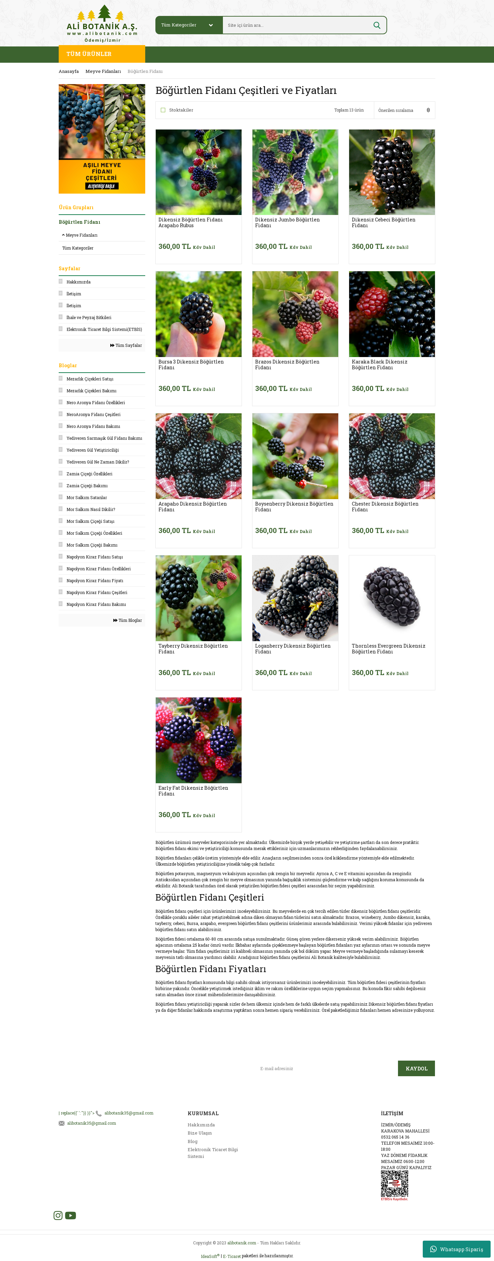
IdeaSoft (210, 1256)
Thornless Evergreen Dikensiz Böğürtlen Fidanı (388, 648)
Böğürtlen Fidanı (145, 71)
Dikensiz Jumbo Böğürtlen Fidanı (287, 222)
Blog (192, 1141)
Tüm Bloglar (127, 620)
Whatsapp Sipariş (456, 1249)
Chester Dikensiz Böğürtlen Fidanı (385, 506)
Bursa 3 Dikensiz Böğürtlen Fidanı (191, 364)
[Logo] (102, 23)
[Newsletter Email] (326, 1068)
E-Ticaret (232, 1256)
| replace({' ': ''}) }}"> (106, 1113)
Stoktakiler (181, 110)
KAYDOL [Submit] (417, 1068)
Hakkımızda (201, 1125)
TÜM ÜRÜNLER (89, 53)
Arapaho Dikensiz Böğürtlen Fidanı (192, 506)
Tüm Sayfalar (126, 345)
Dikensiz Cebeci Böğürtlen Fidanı (384, 222)
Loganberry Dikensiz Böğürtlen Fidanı (293, 648)
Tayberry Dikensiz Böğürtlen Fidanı (193, 648)
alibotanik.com (241, 1242)
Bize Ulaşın (200, 1133)
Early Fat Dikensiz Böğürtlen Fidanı (193, 790)
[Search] (296, 25)
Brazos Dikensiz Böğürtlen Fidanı (287, 364)
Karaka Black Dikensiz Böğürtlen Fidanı (379, 364)
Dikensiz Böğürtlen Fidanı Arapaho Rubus (190, 222)
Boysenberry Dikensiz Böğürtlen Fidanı (294, 506)
